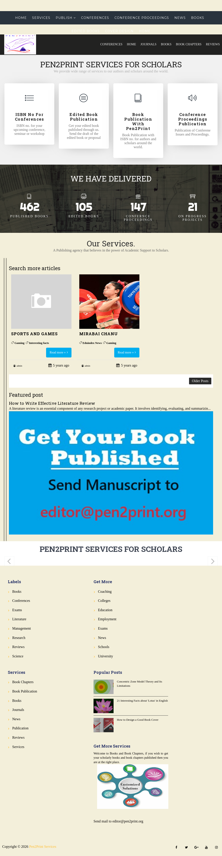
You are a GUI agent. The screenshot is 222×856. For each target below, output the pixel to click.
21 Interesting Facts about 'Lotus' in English (142, 700)
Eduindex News (92, 343)
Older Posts (200, 381)
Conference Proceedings (141, 18)
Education (105, 610)
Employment (107, 619)
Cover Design (119, 31)
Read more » (58, 352)
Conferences (111, 44)
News (180, 18)
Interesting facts (39, 343)
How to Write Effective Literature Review (52, 403)
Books (166, 44)
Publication (20, 728)
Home (131, 44)
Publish (64, 18)
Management (21, 628)
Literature (19, 619)
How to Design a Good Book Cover (137, 719)
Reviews (213, 44)
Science (17, 656)
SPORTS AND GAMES (34, 333)
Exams (17, 610)
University (105, 656)
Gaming (19, 343)
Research (18, 638)
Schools (103, 647)
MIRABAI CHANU (98, 333)
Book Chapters (189, 44)
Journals (149, 44)
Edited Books (85, 31)
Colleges (104, 601)
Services (41, 18)
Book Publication (24, 691)
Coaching (105, 591)
